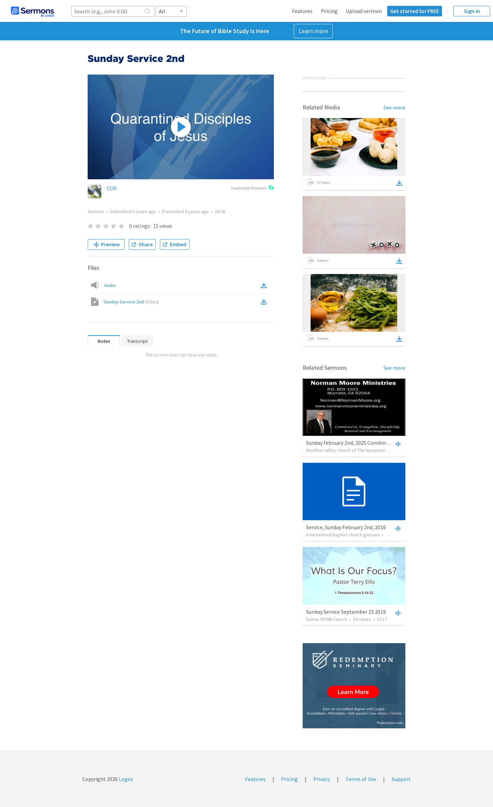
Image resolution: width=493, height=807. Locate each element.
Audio (110, 285)
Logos (125, 779)
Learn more (313, 31)
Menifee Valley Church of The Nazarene (345, 450)
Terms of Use (360, 779)
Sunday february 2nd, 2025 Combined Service (357, 442)
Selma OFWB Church (326, 619)
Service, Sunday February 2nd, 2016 (346, 527)
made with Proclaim (252, 188)
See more (394, 107)
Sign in (472, 11)
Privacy (321, 779)
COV (111, 188)
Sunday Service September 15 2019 (346, 611)
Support (401, 779)
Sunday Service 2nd (131, 302)
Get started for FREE (414, 11)
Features (302, 11)
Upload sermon (364, 11)
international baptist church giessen (343, 535)
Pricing (329, 11)
